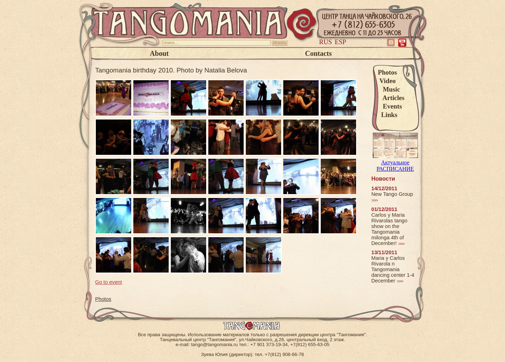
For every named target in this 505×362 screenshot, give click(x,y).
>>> (374, 200)
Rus (325, 42)
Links (387, 114)
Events (390, 106)
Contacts (318, 53)
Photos (387, 72)
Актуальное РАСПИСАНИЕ (395, 162)
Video (387, 80)
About (159, 53)
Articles (391, 97)
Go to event (108, 282)
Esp (340, 42)
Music (389, 89)
